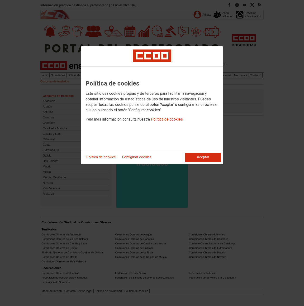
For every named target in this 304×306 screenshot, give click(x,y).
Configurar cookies (136, 157)
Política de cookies (167, 119)
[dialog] (152, 105)
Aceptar (203, 157)
